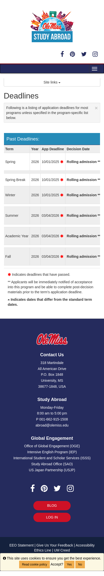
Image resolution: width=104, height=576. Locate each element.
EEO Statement (21, 545)
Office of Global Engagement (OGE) (52, 446)
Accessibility (85, 545)
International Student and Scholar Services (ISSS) (52, 458)
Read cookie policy (34, 564)
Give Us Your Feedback (54, 545)
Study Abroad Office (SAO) (52, 464)
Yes (69, 564)
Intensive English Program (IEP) (52, 452)
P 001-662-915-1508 (52, 419)
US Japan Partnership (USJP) (52, 470)
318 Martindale (52, 363)
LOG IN (52, 517)
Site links (52, 82)
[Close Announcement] (96, 107)
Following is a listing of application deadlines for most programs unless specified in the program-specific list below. (52, 112)
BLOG (52, 506)
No (80, 564)
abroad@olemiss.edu (52, 425)
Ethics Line (42, 550)
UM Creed (62, 550)
